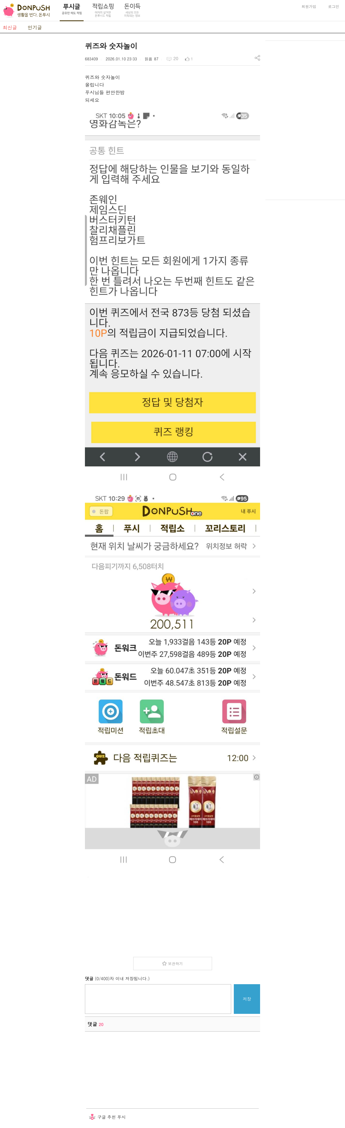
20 (175, 58)
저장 (247, 999)
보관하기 (175, 963)
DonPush (26, 10)
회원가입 (308, 6)
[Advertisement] (40, 120)
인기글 (35, 27)
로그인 (333, 6)
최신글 (10, 27)
